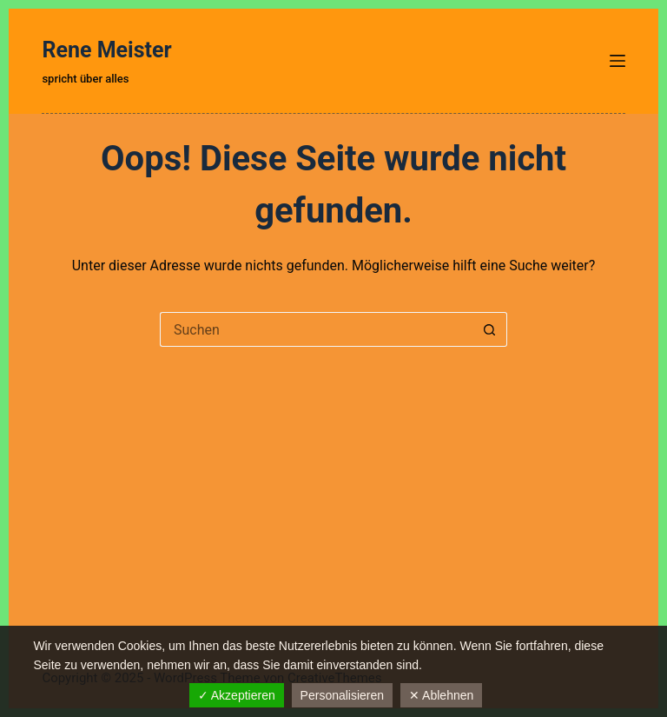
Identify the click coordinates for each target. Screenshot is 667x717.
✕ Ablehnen (441, 695)
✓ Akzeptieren (236, 695)
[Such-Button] (489, 329)
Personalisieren (342, 695)
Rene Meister (106, 50)
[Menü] (617, 61)
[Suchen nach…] (316, 329)
